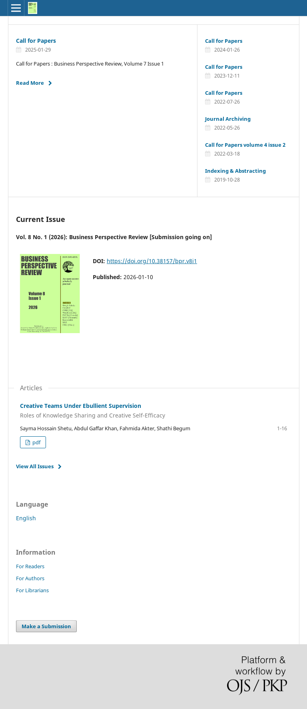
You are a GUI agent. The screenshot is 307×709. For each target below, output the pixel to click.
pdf (35, 442)
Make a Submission (46, 626)
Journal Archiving (228, 118)
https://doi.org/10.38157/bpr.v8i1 (152, 261)
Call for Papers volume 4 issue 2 (245, 144)
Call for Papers (36, 40)
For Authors (30, 578)
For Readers (30, 566)
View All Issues (35, 466)
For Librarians (32, 590)
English (26, 518)
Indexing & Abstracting (235, 170)
